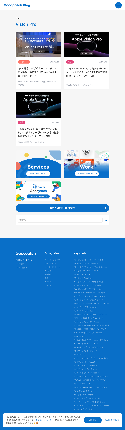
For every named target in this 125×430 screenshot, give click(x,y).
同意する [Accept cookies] (93, 420)
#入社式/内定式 (103, 325)
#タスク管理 (102, 387)
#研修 (92, 329)
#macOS (92, 362)
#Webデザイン (102, 376)
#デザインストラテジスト (83, 311)
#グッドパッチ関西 (96, 260)
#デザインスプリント (82, 274)
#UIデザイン (103, 358)
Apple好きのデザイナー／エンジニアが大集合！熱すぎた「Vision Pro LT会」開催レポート (37, 72)
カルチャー (49, 271)
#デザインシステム (93, 304)
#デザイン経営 (97, 282)
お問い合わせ (22, 268)
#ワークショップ (80, 398)
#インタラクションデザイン (84, 395)
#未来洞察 (78, 263)
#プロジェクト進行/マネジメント (86, 369)
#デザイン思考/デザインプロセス (86, 373)
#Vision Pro (90, 293)
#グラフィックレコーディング (85, 351)
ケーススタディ (51, 263)
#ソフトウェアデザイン (83, 322)
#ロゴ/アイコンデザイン (83, 391)
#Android (99, 333)
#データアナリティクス (83, 267)
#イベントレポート (98, 318)
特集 (46, 278)
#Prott (76, 409)
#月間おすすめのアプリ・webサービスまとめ (91, 340)
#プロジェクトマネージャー (84, 325)
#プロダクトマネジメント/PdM (86, 296)
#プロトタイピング (86, 333)
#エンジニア (101, 329)
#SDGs (76, 318)
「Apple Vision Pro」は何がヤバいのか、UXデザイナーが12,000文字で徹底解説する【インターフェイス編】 (38, 132)
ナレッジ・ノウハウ (52, 260)
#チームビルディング (82, 384)
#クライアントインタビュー (96, 402)
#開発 (92, 376)
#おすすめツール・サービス (84, 387)
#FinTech (77, 380)
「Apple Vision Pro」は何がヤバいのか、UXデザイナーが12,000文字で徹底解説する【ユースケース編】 (86, 72)
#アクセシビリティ (81, 314)
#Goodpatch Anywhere (83, 278)
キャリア (48, 282)
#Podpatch (93, 365)
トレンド (48, 285)
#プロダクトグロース (82, 282)
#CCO (96, 344)
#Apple (76, 304)
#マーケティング (80, 365)
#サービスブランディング (83, 285)
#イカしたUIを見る (91, 263)
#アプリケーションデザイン (91, 406)
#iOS (91, 398)
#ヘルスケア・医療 (81, 307)
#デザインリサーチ (81, 300)
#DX (75, 333)
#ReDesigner (79, 293)
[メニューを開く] (118, 5)
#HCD (102, 296)
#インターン (78, 402)
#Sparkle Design (100, 267)
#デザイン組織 (86, 409)
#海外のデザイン (80, 362)
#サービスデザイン (96, 347)
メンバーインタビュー (53, 267)
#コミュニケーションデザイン (85, 358)
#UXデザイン (102, 380)
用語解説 (48, 274)
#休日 (76, 406)
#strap (96, 322)
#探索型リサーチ (96, 300)
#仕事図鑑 (85, 318)
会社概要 (20, 264)
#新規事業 (78, 329)
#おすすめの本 (79, 355)
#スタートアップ (80, 347)
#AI (83, 304)
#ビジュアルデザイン (98, 314)
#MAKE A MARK (80, 289)
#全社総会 (101, 293)
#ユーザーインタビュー (83, 344)
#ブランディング (80, 260)
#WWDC (93, 307)
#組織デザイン (89, 380)
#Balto (106, 406)
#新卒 (86, 329)
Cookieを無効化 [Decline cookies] (112, 420)
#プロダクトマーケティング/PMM (87, 271)
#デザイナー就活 (95, 289)
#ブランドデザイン (81, 376)
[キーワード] (60, 220)
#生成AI (98, 285)
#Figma (106, 304)
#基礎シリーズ (79, 336)
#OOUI (97, 398)
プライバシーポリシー (45, 420)
